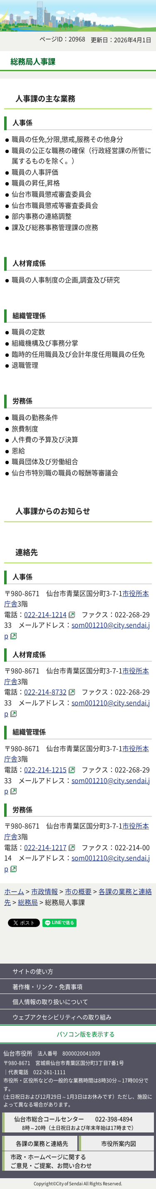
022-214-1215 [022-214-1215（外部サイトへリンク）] (45, 769)
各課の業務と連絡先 (42, 1143)
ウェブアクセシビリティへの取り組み (61, 1017)
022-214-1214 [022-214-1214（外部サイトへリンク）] (45, 614)
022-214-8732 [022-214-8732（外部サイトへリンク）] (45, 692)
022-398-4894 (114, 1119)
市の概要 (78, 891)
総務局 (28, 902)
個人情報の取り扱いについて (50, 1001)
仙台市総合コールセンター (49, 1119)
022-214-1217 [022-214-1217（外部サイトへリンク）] (45, 847)
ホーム (14, 891)
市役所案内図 (118, 1143)
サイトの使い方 (32, 971)
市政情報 (44, 891)
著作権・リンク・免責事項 (47, 986)
